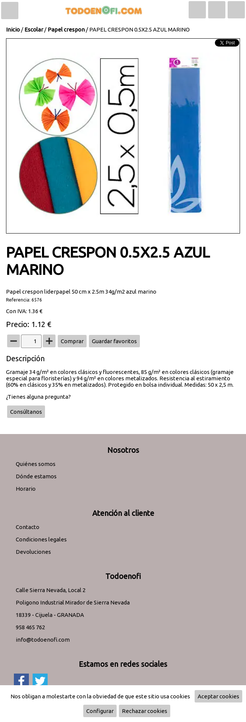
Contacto (27, 527)
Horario (26, 488)
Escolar (33, 29)
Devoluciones (33, 552)
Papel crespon (66, 29)
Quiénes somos (36, 464)
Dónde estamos (36, 476)
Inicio (13, 29)
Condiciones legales (41, 539)
